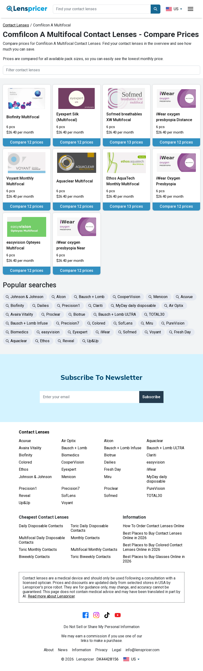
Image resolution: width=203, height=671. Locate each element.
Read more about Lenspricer (51, 596)
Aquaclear (155, 441)
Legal (116, 650)
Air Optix (68, 441)
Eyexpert (68, 469)
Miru (107, 477)
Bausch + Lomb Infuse (122, 448)
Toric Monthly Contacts (38, 549)
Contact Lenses (16, 25)
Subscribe (151, 397)
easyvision (156, 462)
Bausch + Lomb (74, 448)
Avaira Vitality (30, 448)
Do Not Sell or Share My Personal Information (101, 627)
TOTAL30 (154, 495)
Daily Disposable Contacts (41, 526)
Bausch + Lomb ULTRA (165, 448)
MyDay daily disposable (157, 479)
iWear (151, 469)
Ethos (23, 469)
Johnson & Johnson (35, 477)
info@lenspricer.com (142, 650)
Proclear (111, 488)
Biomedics (70, 455)
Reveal (24, 495)
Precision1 (28, 488)
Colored (25, 462)
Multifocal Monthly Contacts (94, 549)
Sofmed (110, 495)
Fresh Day (112, 469)
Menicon (68, 477)
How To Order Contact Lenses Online (153, 526)
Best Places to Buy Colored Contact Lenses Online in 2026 (152, 547)
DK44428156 (107, 659)
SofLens (68, 495)
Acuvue (25, 441)
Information (81, 650)
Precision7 (70, 488)
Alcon (108, 441)
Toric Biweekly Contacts (91, 556)
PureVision (156, 488)
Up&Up (24, 503)
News (63, 650)
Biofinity (25, 455)
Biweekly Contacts (34, 556)
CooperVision (72, 462)
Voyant (67, 503)
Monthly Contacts (85, 538)
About (49, 650)
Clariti (151, 455)
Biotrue (110, 455)
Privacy (101, 650)
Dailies (110, 462)
